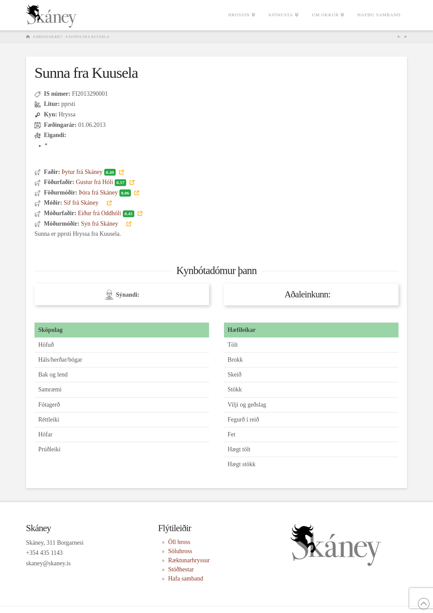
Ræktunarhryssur (189, 560)
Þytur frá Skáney (89, 171)
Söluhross (180, 551)
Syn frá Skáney (103, 223)
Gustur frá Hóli (102, 182)
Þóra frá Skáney (105, 192)
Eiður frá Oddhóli (107, 213)
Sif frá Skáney (84, 202)
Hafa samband (185, 578)
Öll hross (179, 542)
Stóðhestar (181, 569)
